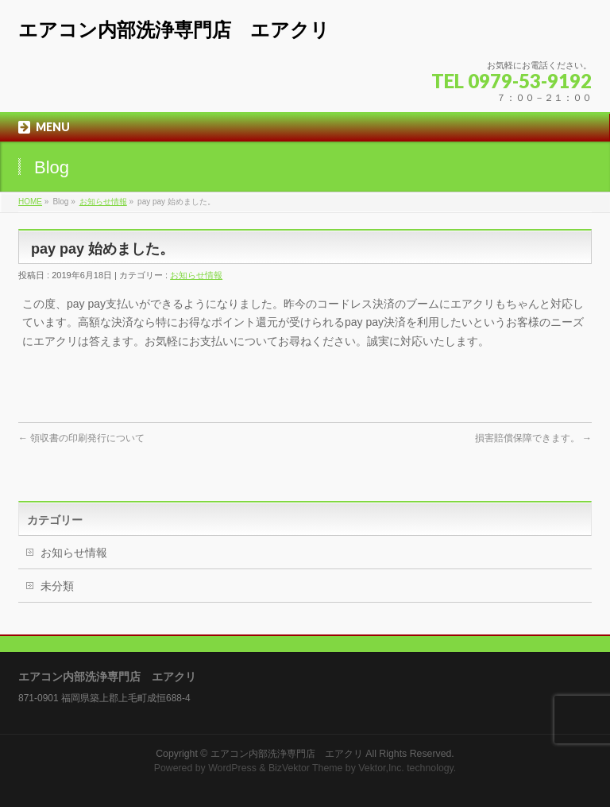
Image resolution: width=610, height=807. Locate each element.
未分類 (57, 586)
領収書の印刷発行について (81, 438)
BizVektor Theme (305, 768)
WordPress (232, 768)
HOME (30, 201)
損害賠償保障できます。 (533, 438)
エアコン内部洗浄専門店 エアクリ (174, 30)
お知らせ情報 (103, 201)
